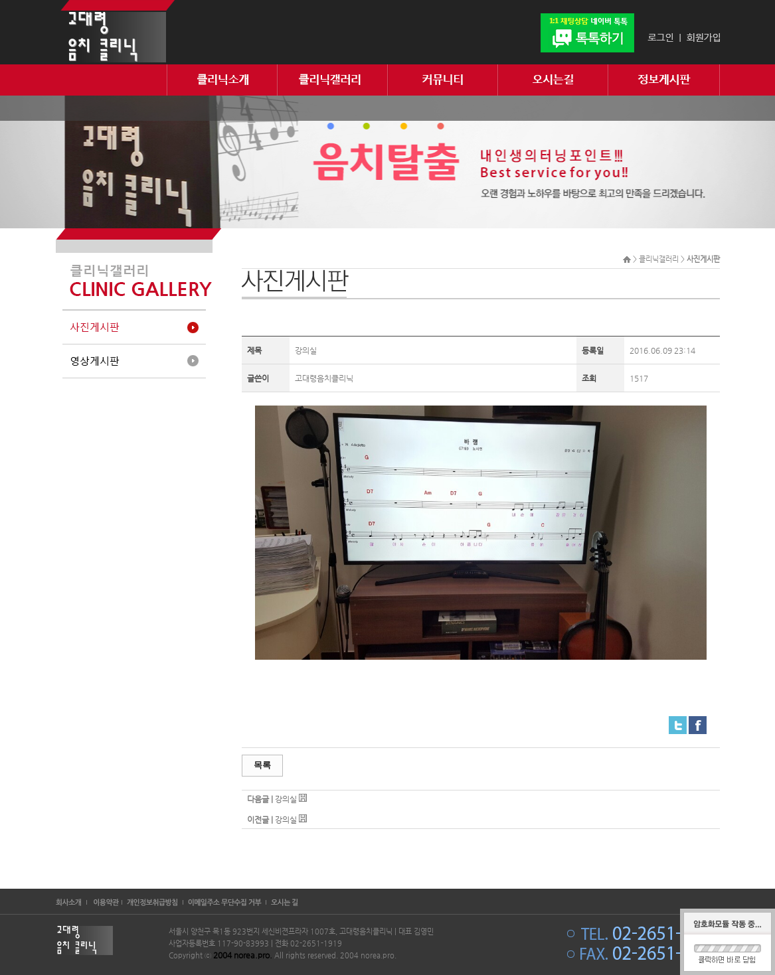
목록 (262, 765)
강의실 (286, 799)
